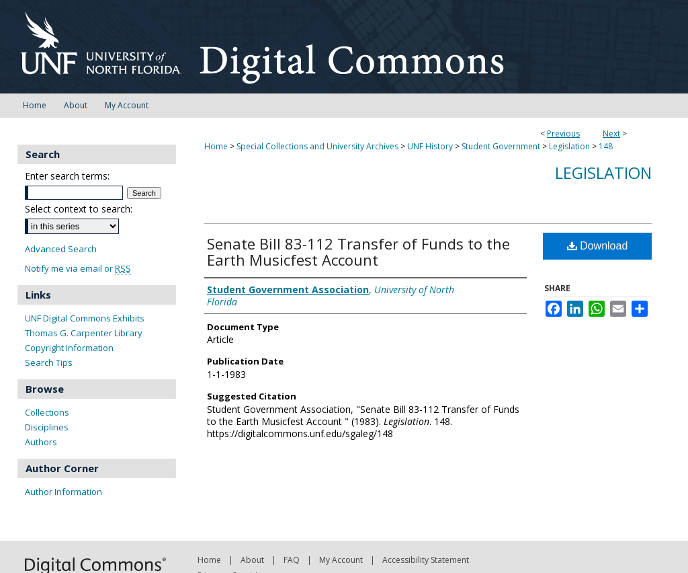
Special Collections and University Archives (317, 146)
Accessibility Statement (425, 560)
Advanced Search (61, 249)
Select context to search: (78, 208)
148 (606, 146)
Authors (41, 442)
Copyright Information (69, 348)
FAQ (292, 560)
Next (611, 133)
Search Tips (49, 362)
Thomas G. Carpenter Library (83, 333)
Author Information (63, 492)
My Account (341, 560)
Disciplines (47, 427)
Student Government (501, 146)
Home (216, 146)
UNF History (430, 146)
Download (597, 246)
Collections (47, 412)
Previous (563, 133)
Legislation (569, 146)
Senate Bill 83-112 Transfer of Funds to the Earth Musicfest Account (358, 251)
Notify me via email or (78, 268)
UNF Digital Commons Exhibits (84, 318)
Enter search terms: (67, 175)
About (252, 560)
